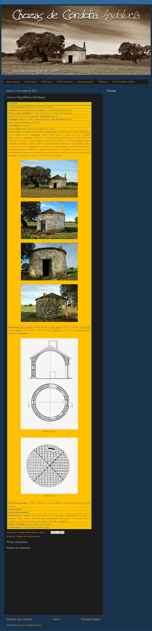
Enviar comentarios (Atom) (30, 625)
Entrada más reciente (19, 619)
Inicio (56, 619)
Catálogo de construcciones (27, 536)
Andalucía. (103, 81)
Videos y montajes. (65, 81)
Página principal (13, 81)
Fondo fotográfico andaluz (123, 81)
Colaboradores (31, 81)
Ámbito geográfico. (85, 81)
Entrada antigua (90, 619)
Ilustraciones (46, 81)
